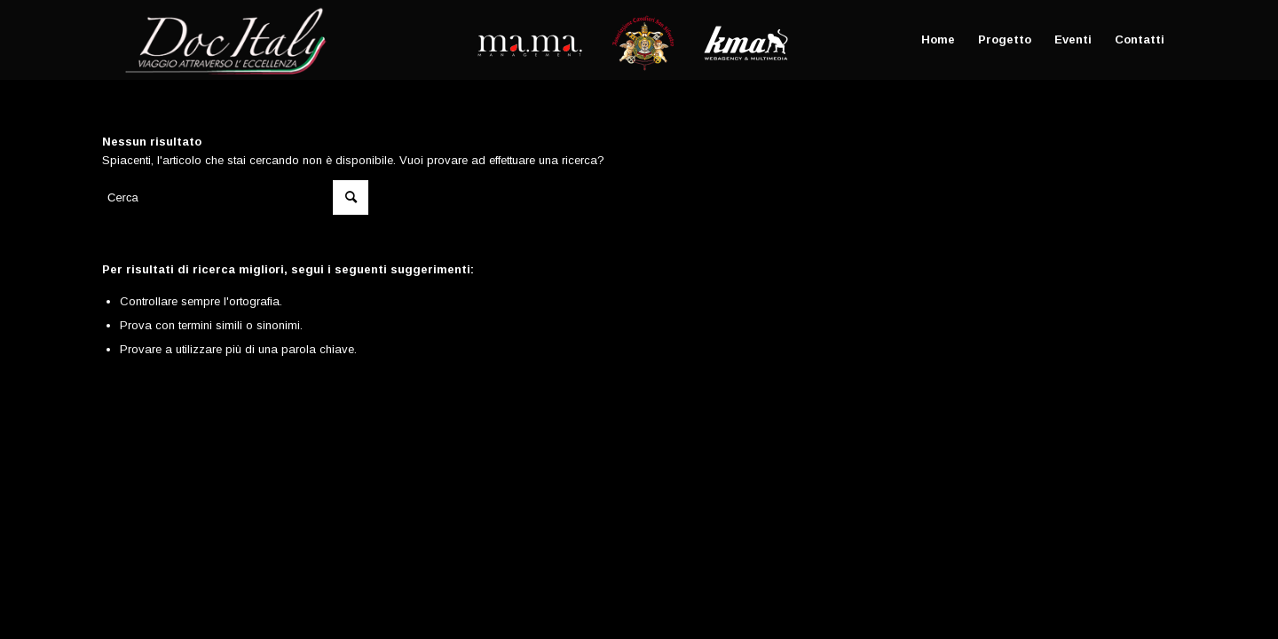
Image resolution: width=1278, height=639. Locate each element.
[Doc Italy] (222, 40)
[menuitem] (938, 40)
